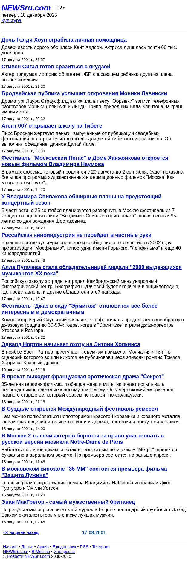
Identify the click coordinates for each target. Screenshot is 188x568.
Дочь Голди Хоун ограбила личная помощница (64, 40)
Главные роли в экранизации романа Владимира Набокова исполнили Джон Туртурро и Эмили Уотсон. (86, 485)
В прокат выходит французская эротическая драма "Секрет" (82, 377)
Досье (27, 546)
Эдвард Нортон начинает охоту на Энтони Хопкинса (70, 344)
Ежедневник (64, 546)
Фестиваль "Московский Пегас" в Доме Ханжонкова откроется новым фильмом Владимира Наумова (84, 161)
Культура (11, 20)
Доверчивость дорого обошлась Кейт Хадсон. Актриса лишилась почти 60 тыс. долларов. (89, 50)
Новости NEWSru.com (28, 556)
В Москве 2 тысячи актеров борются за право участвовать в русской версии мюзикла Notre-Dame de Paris (82, 439)
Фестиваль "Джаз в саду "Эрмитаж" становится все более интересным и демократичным (79, 309)
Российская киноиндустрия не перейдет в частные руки (76, 235)
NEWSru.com (26, 7)
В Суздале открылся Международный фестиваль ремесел (79, 409)
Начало (10, 546)
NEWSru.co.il (15, 551)
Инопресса (64, 551)
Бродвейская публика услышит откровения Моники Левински (84, 93)
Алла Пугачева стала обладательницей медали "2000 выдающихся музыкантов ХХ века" (91, 270)
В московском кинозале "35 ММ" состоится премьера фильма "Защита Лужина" (84, 472)
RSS (84, 546)
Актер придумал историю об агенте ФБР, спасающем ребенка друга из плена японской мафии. (87, 77)
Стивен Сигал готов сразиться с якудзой (55, 67)
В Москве (41, 551)
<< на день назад (21, 532)
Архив (43, 546)
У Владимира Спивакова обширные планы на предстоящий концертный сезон (81, 200)
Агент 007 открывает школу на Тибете (51, 126)
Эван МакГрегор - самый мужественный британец (68, 502)
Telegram (101, 546)
